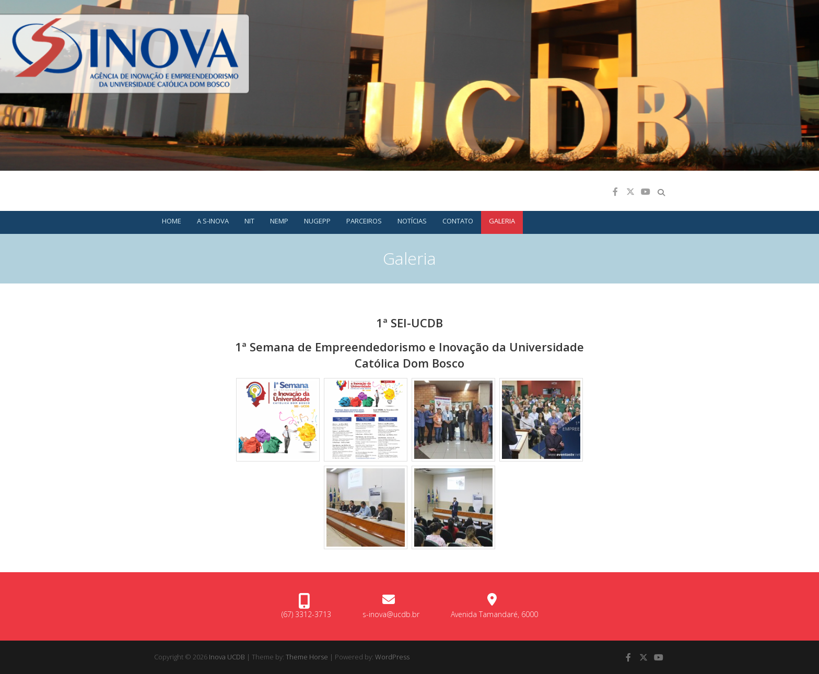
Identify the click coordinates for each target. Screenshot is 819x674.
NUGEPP (317, 221)
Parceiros (364, 221)
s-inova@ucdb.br (390, 614)
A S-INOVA (213, 221)
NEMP (279, 221)
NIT (249, 221)
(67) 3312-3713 (306, 614)
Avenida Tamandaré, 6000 (494, 614)
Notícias (412, 221)
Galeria (502, 221)
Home (171, 221)
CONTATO (457, 221)
